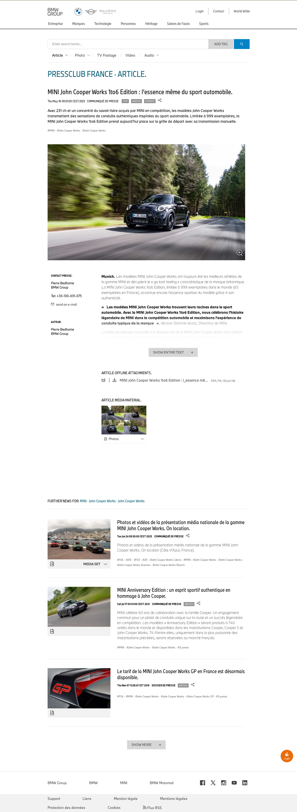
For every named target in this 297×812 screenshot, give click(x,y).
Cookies (114, 807)
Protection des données (66, 807)
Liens (87, 798)
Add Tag (221, 44)
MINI (123, 783)
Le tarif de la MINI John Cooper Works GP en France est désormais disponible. (181, 674)
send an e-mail (64, 304)
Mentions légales (173, 798)
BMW (93, 783)
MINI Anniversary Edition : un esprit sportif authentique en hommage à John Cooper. (173, 592)
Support (54, 798)
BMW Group (57, 783)
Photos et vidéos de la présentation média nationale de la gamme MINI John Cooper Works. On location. (180, 525)
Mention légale (126, 798)
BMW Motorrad (162, 783)
